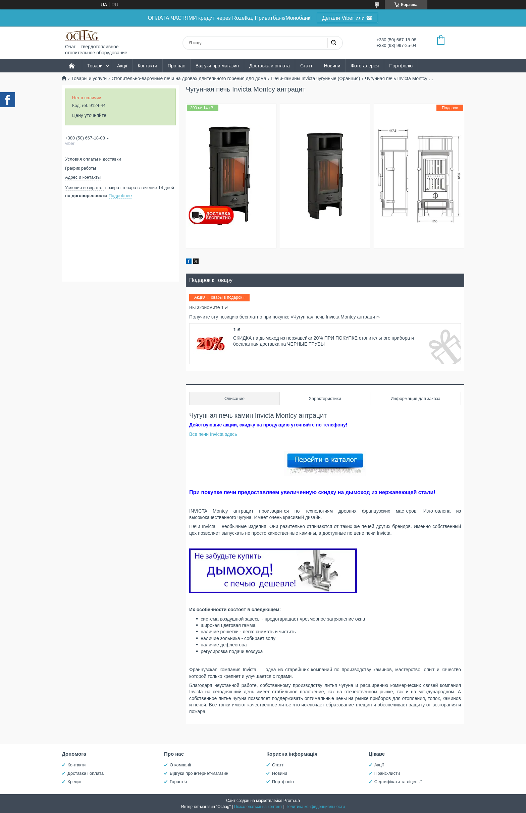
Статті (307, 65)
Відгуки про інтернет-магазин (199, 773)
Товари (95, 65)
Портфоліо (401, 65)
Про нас (176, 65)
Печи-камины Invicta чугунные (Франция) (315, 78)
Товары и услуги (89, 78)
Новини (332, 65)
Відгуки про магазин (217, 65)
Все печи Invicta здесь (213, 434)
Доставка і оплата (85, 773)
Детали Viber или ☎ (347, 18)
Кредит (74, 781)
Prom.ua (291, 800)
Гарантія (178, 781)
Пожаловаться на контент (258, 806)
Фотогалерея (365, 65)
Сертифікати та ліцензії (398, 781)
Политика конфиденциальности (315, 806)
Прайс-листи (387, 773)
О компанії (180, 764)
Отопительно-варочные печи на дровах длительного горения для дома (189, 78)
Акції (122, 65)
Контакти (147, 65)
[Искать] (333, 43)
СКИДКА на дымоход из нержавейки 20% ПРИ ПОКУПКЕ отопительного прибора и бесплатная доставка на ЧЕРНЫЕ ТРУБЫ (323, 341)
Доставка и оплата (269, 65)
